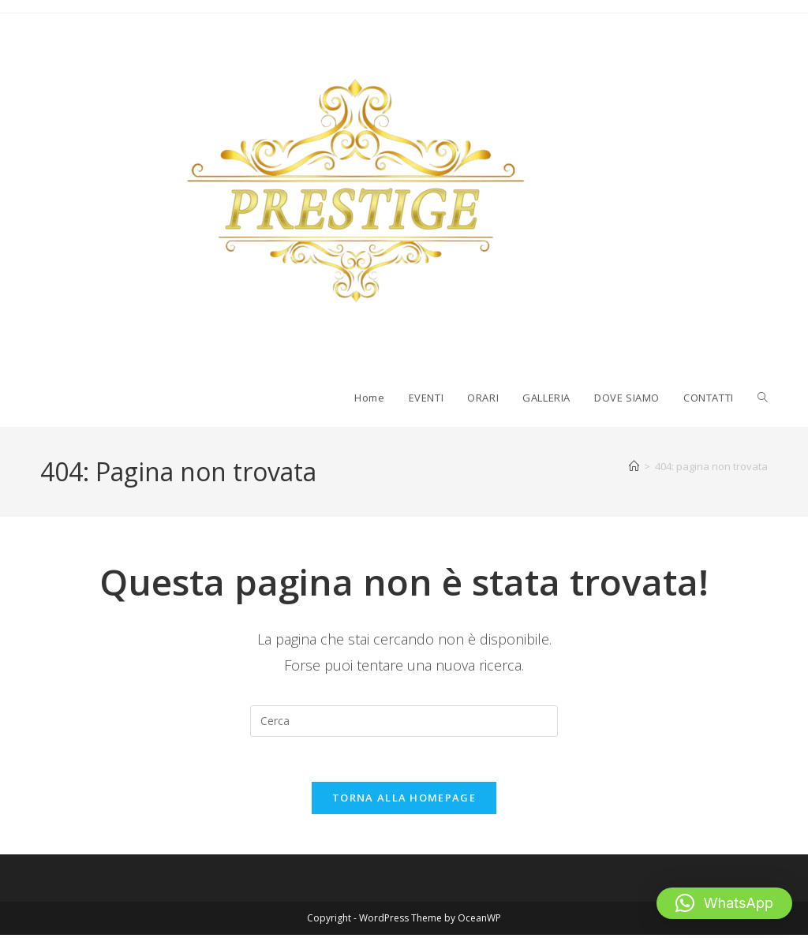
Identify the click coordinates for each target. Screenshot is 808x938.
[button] (724, 903)
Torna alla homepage (404, 801)
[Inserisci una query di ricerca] (404, 721)
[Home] (634, 466)
